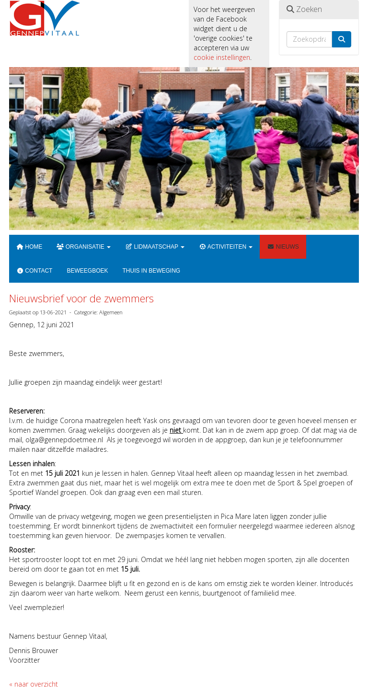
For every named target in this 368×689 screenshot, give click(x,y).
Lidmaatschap (154, 246)
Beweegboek (87, 270)
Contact (34, 270)
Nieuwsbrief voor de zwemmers (81, 298)
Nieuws (283, 246)
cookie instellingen (222, 57)
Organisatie (84, 246)
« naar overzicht (33, 684)
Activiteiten (226, 246)
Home (29, 246)
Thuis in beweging (151, 270)
